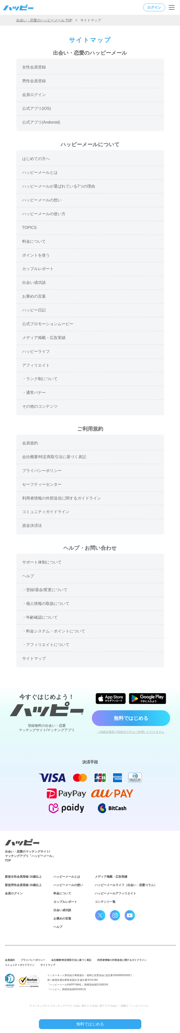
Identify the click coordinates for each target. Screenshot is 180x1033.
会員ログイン (14, 893)
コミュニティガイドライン (19, 965)
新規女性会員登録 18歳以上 (23, 876)
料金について (62, 893)
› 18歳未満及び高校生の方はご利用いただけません (130, 732)
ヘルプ (57, 927)
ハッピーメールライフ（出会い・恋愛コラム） (126, 885)
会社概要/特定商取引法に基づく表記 (71, 960)
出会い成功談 (62, 910)
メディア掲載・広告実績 (111, 876)
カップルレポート (65, 902)
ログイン (154, 7)
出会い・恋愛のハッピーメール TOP (44, 20)
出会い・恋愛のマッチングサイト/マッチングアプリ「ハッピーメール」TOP (30, 856)
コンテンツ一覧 (105, 902)
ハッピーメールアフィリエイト (115, 893)
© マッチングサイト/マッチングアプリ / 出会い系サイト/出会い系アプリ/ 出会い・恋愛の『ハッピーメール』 (90, 1005)
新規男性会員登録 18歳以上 (23, 885)
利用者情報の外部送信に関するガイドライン (122, 960)
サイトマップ (47, 965)
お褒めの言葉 (62, 918)
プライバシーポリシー (33, 960)
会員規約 (10, 960)
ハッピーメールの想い (68, 885)
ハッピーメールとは (66, 876)
